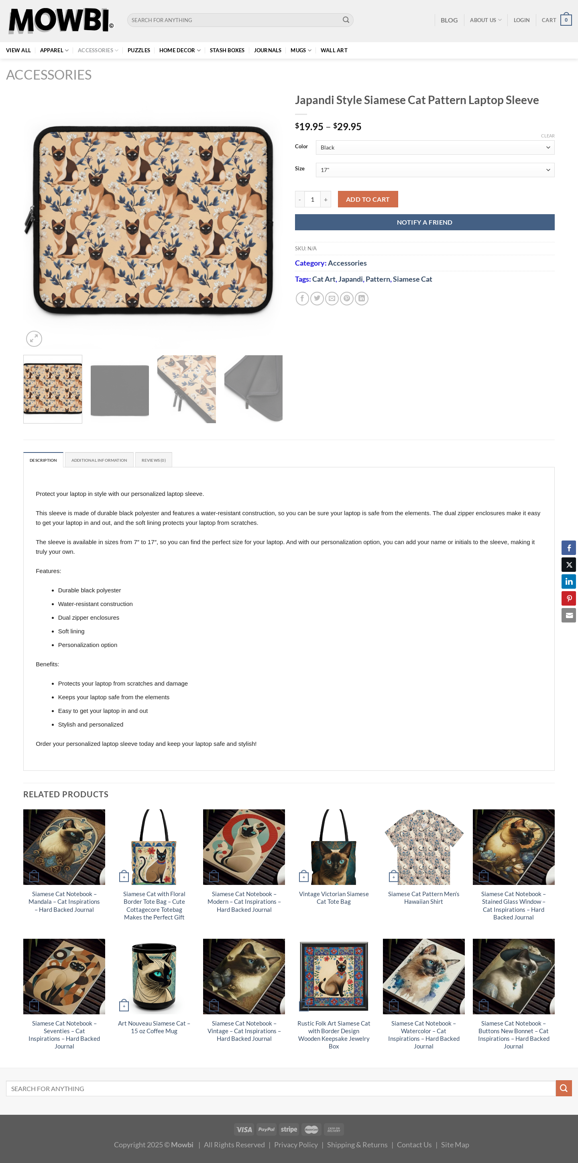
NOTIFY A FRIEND (425, 222)
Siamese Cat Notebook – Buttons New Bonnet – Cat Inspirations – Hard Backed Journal (514, 1036)
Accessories (98, 50)
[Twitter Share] (569, 564)
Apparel (54, 50)
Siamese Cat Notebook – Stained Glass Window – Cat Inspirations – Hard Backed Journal (513, 907)
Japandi (350, 278)
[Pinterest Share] (569, 598)
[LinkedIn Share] (569, 581)
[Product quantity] (312, 199)
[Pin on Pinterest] (347, 298)
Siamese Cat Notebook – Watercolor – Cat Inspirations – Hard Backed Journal (424, 1036)
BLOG (449, 20)
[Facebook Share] (569, 548)
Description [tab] (47, 461)
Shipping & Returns (357, 1146)
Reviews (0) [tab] (182, 461)
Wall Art (334, 50)
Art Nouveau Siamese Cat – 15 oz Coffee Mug (154, 1029)
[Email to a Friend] (332, 298)
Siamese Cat (412, 278)
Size (300, 169)
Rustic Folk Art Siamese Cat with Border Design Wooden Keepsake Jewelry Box (333, 1036)
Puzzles (139, 50)
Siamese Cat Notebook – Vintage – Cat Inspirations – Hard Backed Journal (244, 1033)
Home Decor (180, 50)
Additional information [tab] (116, 461)
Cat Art (324, 278)
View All (18, 50)
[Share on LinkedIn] (361, 298)
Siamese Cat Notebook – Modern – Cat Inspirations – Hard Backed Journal (244, 904)
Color (301, 146)
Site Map (455, 1146)
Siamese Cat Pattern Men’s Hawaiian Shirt (424, 900)
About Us (486, 20)
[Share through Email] (569, 615)
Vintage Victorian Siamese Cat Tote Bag (334, 900)
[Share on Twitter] (317, 298)
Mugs (301, 50)
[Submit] (346, 20)
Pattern (378, 278)
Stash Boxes (227, 50)
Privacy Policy (296, 1146)
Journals (268, 50)
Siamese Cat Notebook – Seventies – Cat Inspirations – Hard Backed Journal (64, 1036)
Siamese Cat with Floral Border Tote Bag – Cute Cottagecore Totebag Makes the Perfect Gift (154, 907)
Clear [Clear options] (548, 135)
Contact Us (414, 1146)
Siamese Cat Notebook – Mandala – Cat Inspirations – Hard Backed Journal (64, 904)
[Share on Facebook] (302, 298)
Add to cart (368, 199)
